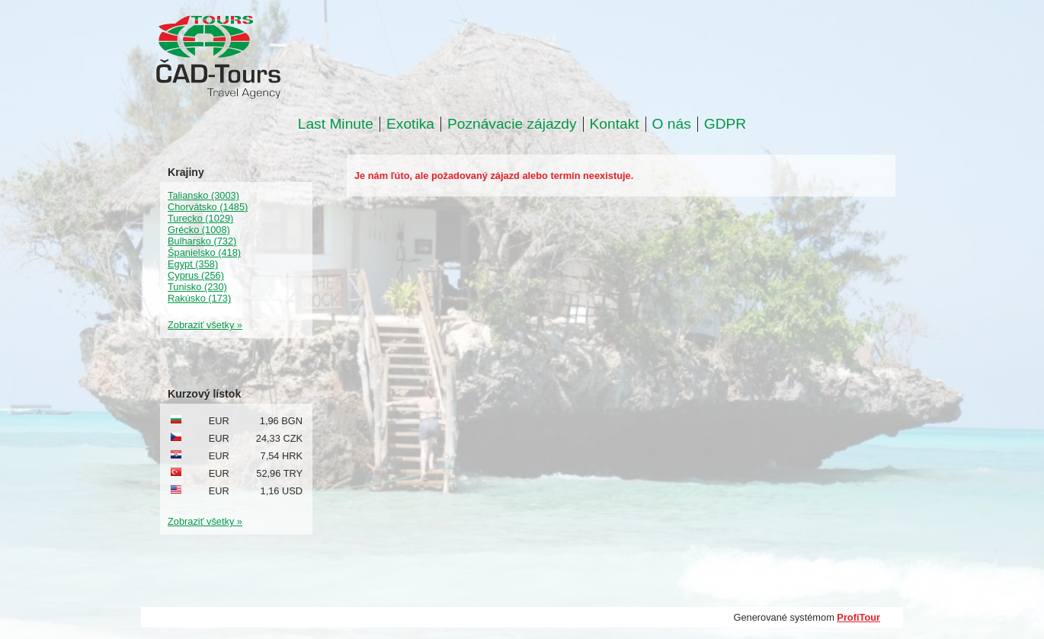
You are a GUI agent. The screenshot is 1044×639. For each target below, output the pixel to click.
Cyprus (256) (196, 275)
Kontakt (614, 124)
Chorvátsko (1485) (208, 206)
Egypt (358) (193, 264)
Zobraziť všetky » (205, 325)
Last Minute (335, 124)
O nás (671, 124)
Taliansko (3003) (203, 195)
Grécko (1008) (199, 229)
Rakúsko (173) (199, 298)
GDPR (725, 124)
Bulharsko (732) (202, 241)
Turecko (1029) (200, 218)
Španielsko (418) (204, 252)
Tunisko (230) (197, 286)
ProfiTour (858, 617)
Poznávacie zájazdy (512, 124)
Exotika (410, 124)
